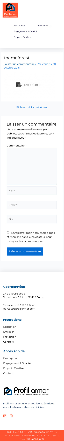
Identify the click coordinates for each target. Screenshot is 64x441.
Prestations (44, 25)
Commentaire (16, 145)
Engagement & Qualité (25, 31)
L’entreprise (19, 25)
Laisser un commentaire (19, 64)
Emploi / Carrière (22, 37)
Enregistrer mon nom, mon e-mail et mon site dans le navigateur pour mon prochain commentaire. (31, 237)
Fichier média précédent (32, 107)
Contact (8, 373)
